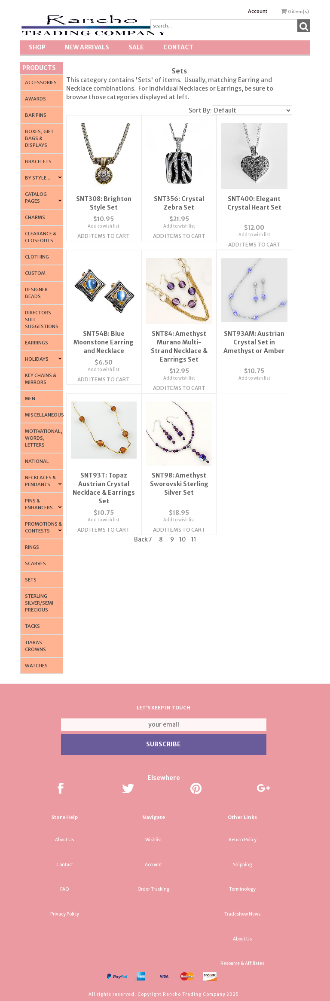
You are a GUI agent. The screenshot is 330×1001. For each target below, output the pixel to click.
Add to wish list (103, 223)
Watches (36, 666)
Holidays (37, 359)
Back (141, 523)
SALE (136, 47)
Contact (178, 47)
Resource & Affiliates (242, 963)
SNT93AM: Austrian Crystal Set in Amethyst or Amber (254, 328)
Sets (31, 580)
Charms (35, 217)
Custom (35, 273)
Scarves (35, 563)
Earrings (36, 343)
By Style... (37, 178)
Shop (37, 47)
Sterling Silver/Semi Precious (39, 603)
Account (257, 11)
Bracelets (38, 161)
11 (193, 523)
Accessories (41, 82)
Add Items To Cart (103, 233)
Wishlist (153, 840)
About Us (64, 840)
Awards (35, 99)
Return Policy (243, 840)
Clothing (37, 257)
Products (39, 68)
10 (182, 523)
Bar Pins (35, 115)
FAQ (64, 889)
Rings (32, 547)
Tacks (32, 626)
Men (30, 399)
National (37, 461)
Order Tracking (153, 889)
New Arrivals (87, 47)
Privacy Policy (64, 914)
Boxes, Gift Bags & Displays (39, 138)
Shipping (242, 864)
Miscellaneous (44, 415)
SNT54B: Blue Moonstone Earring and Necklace (103, 328)
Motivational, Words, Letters (43, 438)
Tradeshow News (242, 914)
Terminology (242, 889)
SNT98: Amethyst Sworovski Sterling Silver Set (179, 467)
